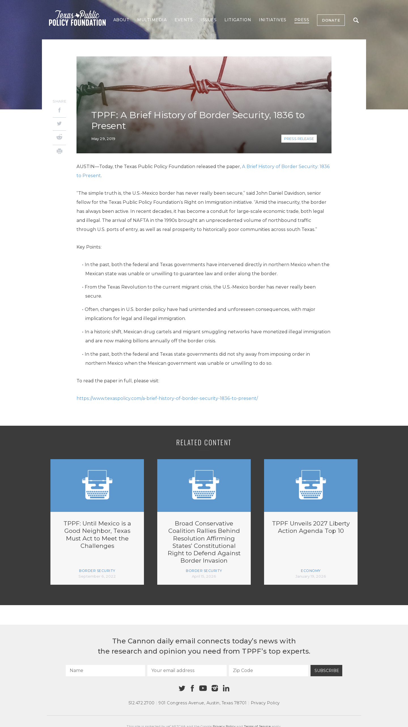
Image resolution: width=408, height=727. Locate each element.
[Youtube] (202, 688)
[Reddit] (59, 138)
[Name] (105, 670)
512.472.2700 (142, 702)
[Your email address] (187, 670)
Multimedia (152, 19)
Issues (208, 19)
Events (184, 19)
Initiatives (272, 19)
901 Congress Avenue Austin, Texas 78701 (202, 702)
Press (301, 19)
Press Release (299, 138)
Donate (331, 20)
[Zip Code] (268, 670)
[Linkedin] (226, 688)
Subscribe (326, 670)
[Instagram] (215, 688)
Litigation (237, 19)
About (121, 19)
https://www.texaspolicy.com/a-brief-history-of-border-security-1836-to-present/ (167, 398)
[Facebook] (59, 111)
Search (356, 20)
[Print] (59, 152)
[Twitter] (59, 124)
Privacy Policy (265, 702)
